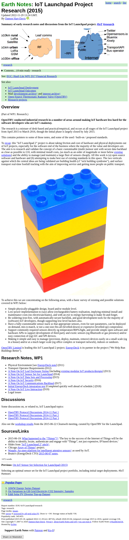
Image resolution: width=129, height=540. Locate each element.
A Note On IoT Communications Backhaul (31, 383)
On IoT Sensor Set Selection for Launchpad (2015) (40, 465)
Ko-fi (51, 530)
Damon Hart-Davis (15, 18)
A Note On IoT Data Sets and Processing (30, 377)
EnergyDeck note (47, 365)
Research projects (17, 99)
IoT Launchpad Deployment (23, 87)
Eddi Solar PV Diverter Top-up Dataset (29, 494)
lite (124, 2)
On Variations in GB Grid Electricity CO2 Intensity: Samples (41, 491)
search (117, 2)
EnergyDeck (72, 347)
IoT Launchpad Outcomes (22, 90)
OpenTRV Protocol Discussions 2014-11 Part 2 (33, 415)
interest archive (51, 93)
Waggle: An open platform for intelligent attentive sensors (39, 450)
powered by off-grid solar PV (26, 513)
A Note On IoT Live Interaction (25, 389)
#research (108, 24)
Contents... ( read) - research (22, 70)
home (109, 2)
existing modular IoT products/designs (81, 371)
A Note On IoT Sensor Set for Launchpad (30, 374)
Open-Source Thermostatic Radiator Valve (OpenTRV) (37, 96)
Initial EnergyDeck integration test (26, 386)
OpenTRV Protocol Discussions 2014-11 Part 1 (33, 412)
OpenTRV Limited (11, 347)
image (15, 511)
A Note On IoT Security (21, 380)
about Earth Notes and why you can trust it (72, 521)
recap (8, 143)
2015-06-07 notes (48, 453)
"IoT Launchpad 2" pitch (34, 444)
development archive (25, 93)
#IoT (99, 24)
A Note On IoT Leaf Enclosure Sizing (28, 371)
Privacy (49, 521)
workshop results (24, 424)
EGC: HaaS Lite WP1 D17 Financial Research (32, 76)
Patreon (39, 530)
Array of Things (26, 447)
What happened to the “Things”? (39, 438)
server (8, 513)
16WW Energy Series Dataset (24, 488)
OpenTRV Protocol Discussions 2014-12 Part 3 (33, 418)
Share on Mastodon (12, 537)
